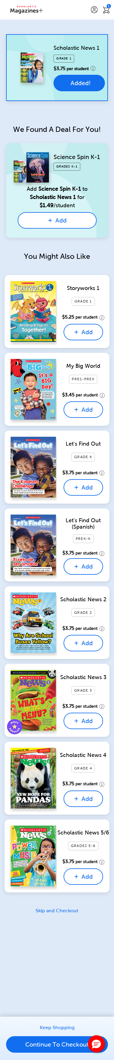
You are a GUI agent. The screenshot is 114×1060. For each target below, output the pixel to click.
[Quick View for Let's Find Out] (33, 467)
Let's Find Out (83, 444)
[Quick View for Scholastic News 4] (33, 778)
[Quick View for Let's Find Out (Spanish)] (33, 545)
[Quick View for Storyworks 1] (33, 311)
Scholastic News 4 (83, 755)
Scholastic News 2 (83, 599)
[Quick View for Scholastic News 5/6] (33, 856)
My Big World (83, 366)
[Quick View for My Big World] (33, 389)
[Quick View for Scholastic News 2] (33, 622)
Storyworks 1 (83, 288)
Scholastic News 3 (83, 677)
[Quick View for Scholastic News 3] (33, 700)
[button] (94, 10)
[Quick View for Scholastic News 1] (32, 67)
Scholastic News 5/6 (83, 833)
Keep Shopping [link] (57, 1027)
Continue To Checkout (57, 1044)
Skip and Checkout (57, 910)
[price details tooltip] (93, 68)
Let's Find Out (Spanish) (83, 523)
